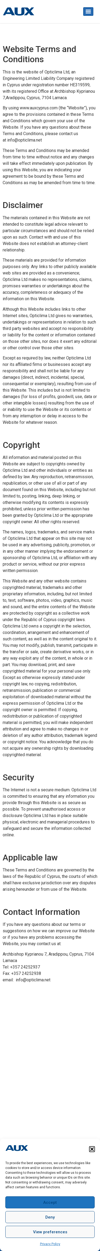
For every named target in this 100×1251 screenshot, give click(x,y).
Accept (50, 1202)
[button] (92, 1149)
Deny (50, 1217)
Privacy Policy (50, 1244)
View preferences (50, 1232)
